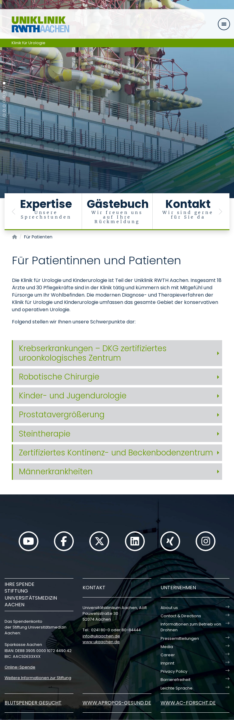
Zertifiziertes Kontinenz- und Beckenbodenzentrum (116, 452)
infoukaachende (101, 636)
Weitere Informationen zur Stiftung (38, 677)
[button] (14, 211)
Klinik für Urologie (28, 43)
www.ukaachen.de (101, 641)
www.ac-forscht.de (188, 702)
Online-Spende (20, 667)
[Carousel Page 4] (4, 96)
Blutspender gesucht (33, 702)
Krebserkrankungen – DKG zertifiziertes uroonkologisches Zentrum (93, 353)
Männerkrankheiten (56, 471)
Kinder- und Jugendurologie (72, 395)
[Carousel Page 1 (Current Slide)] (4, 83)
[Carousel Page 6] (4, 106)
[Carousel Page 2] (4, 87)
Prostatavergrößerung (62, 414)
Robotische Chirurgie (59, 376)
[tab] (117, 353)
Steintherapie (44, 433)
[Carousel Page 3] (4, 92)
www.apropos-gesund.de (117, 702)
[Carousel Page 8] (4, 115)
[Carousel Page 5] (4, 101)
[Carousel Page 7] (4, 110)
